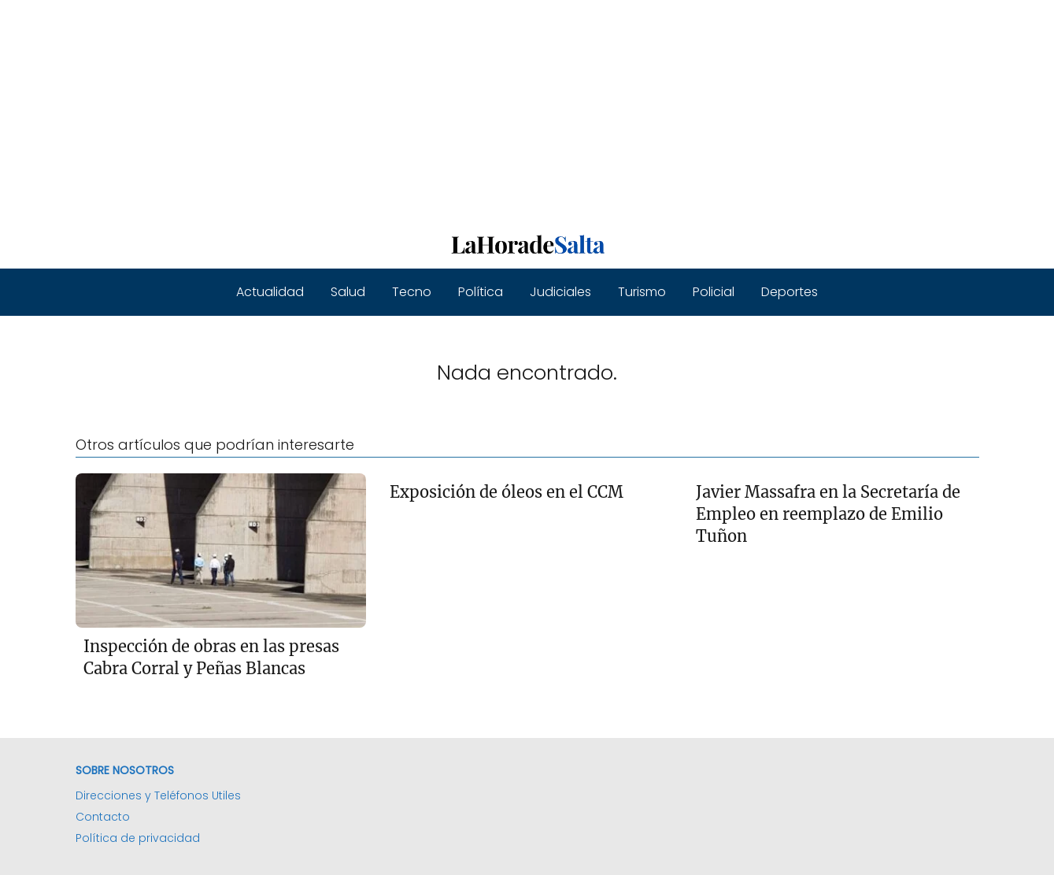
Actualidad (270, 292)
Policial (713, 292)
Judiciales (560, 292)
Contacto (103, 817)
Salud (348, 292)
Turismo (642, 292)
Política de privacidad (138, 838)
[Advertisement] (472, 110)
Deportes (789, 292)
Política (480, 292)
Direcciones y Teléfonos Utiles (158, 795)
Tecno (411, 292)
